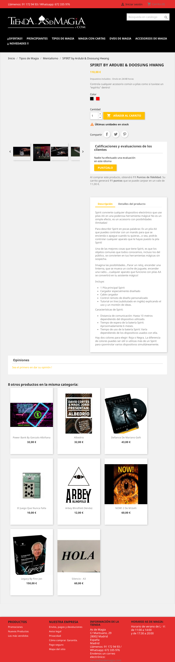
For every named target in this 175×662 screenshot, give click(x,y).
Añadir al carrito (124, 116)
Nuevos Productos (18, 631)
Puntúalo (105, 168)
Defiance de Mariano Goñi (126, 437)
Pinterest (124, 134)
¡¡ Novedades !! (18, 43)
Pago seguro (56, 644)
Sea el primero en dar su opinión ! (32, 367)
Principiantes (37, 38)
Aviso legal (55, 631)
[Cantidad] (94, 116)
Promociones (15, 626)
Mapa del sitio (57, 649)
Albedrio (79, 437)
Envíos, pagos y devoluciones (65, 626)
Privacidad (55, 635)
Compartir (106, 134)
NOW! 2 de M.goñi (126, 508)
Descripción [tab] (105, 204)
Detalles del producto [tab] (131, 204)
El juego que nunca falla (31, 508)
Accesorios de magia (151, 38)
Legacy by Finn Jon (31, 578)
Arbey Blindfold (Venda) (78, 508)
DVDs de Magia (120, 38)
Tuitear (115, 134)
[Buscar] (148, 17)
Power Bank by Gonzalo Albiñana (31, 437)
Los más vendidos (18, 635)
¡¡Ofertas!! (15, 38)
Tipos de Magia (63, 38)
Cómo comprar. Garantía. (63, 640)
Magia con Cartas (91, 38)
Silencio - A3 (79, 578)
